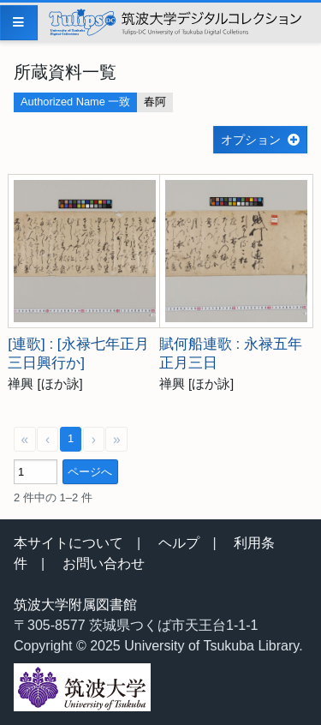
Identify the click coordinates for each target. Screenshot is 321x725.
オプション (251, 140)
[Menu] (19, 22)
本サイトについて (68, 543)
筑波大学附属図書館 (75, 604)
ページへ (90, 471)
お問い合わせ (103, 563)
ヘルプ (178, 543)
